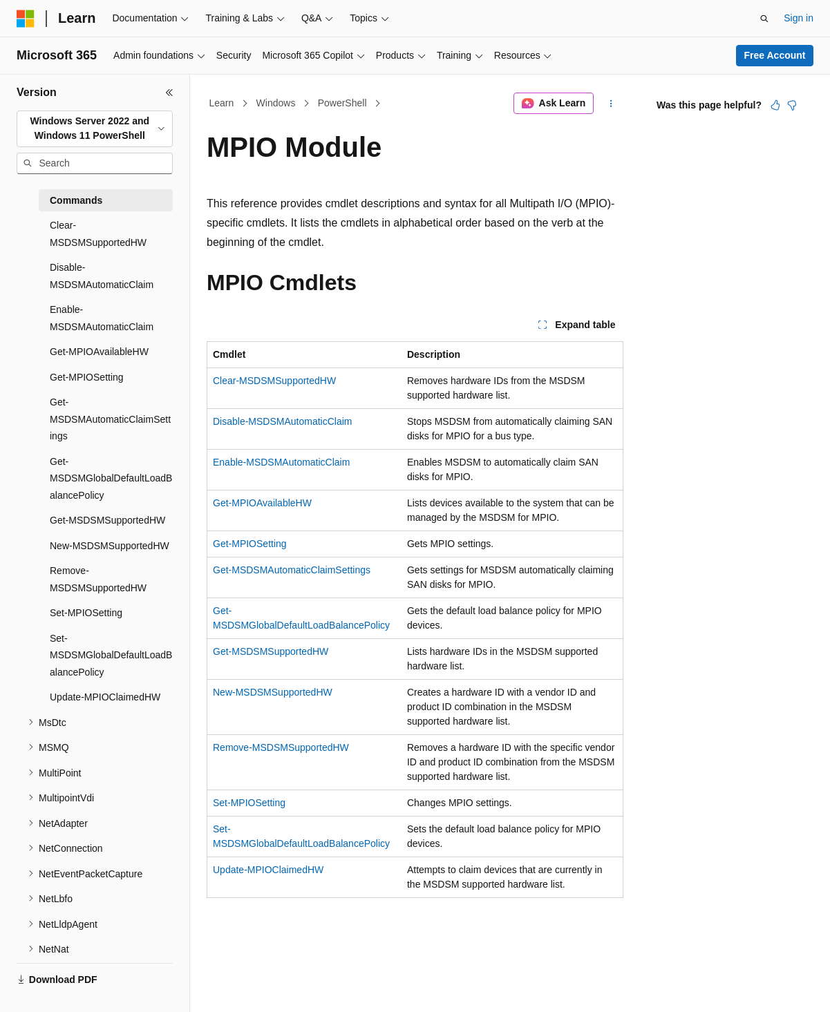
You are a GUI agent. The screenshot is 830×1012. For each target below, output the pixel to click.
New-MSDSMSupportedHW (272, 692)
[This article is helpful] (775, 105)
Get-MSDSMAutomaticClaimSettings (291, 569)
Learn (221, 102)
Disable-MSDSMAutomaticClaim (282, 421)
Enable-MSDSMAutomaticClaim (281, 462)
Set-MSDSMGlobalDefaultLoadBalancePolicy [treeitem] (111, 655)
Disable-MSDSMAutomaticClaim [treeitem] (101, 276)
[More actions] (611, 104)
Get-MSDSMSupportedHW (270, 651)
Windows (276, 102)
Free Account (775, 55)
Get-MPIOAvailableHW (262, 502)
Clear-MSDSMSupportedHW (274, 380)
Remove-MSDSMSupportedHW (281, 747)
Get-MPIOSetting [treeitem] (87, 377)
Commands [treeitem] (76, 200)
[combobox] (95, 129)
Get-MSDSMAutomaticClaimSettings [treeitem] (110, 419)
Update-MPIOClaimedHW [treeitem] (105, 697)
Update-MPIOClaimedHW (268, 869)
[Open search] (764, 18)
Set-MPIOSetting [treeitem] (86, 612)
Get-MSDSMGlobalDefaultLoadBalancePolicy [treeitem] (111, 478)
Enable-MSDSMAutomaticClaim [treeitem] (101, 318)
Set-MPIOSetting (249, 802)
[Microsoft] (26, 19)
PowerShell (342, 102)
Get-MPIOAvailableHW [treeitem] (99, 351)
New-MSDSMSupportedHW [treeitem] (109, 545)
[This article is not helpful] (792, 105)
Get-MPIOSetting (250, 543)
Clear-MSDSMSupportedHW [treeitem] (98, 234)
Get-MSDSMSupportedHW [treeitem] (107, 520)
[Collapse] (169, 92)
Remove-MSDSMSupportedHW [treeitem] (98, 579)
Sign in (798, 17)
